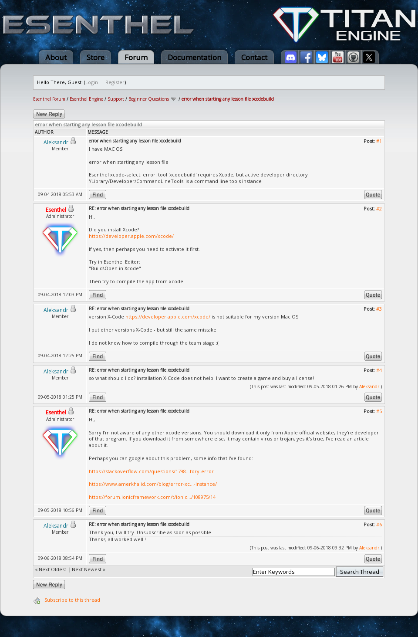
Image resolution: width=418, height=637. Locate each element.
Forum (136, 57)
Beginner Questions (148, 99)
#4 (379, 370)
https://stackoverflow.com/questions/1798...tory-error (151, 471)
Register (115, 82)
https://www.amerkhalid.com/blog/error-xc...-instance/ (153, 484)
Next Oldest (52, 569)
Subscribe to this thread (72, 599)
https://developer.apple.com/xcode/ (131, 236)
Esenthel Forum (49, 99)
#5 (379, 411)
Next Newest (86, 569)
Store (95, 57)
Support (116, 99)
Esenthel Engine (86, 99)
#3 (379, 308)
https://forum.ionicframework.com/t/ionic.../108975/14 (152, 497)
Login (91, 82)
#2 (379, 208)
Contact (254, 57)
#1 (379, 141)
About (56, 57)
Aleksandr (369, 386)
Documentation (194, 57)
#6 (379, 524)
